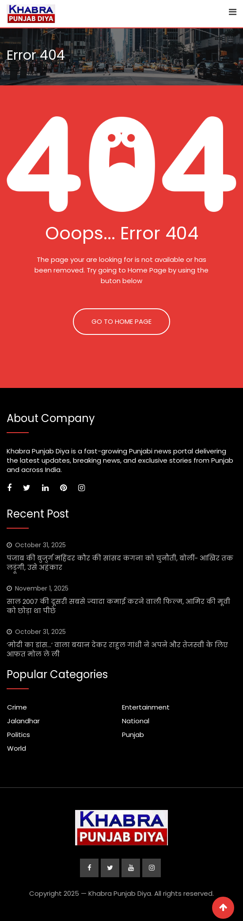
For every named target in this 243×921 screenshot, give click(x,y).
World (16, 748)
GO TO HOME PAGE (121, 321)
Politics (18, 734)
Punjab (133, 734)
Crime (17, 707)
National (135, 720)
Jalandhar (23, 720)
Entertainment (146, 707)
